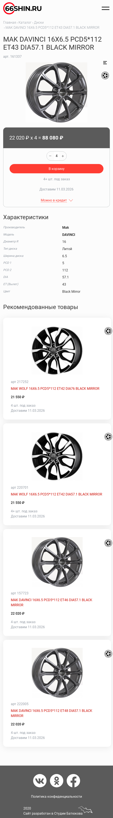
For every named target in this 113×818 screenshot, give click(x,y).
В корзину (57, 169)
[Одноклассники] (58, 780)
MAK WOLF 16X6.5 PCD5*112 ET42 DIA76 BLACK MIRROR (55, 389)
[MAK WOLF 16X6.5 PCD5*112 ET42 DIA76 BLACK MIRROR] (57, 350)
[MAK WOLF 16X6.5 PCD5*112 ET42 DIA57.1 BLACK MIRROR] (57, 456)
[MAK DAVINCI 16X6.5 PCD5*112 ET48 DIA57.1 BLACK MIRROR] (57, 672)
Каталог (24, 23)
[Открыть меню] (105, 8)
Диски (39, 23)
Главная (9, 23)
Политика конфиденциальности (56, 797)
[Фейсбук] (73, 780)
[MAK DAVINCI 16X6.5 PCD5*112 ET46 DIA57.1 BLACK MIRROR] (57, 562)
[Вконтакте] (41, 780)
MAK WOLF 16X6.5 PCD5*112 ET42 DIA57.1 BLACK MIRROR (56, 494)
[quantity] (56, 156)
